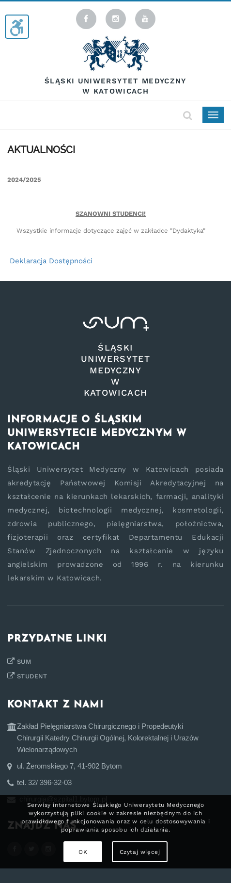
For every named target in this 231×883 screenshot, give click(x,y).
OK (82, 852)
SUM (24, 661)
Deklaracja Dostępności (51, 261)
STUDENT (32, 676)
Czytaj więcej (140, 852)
